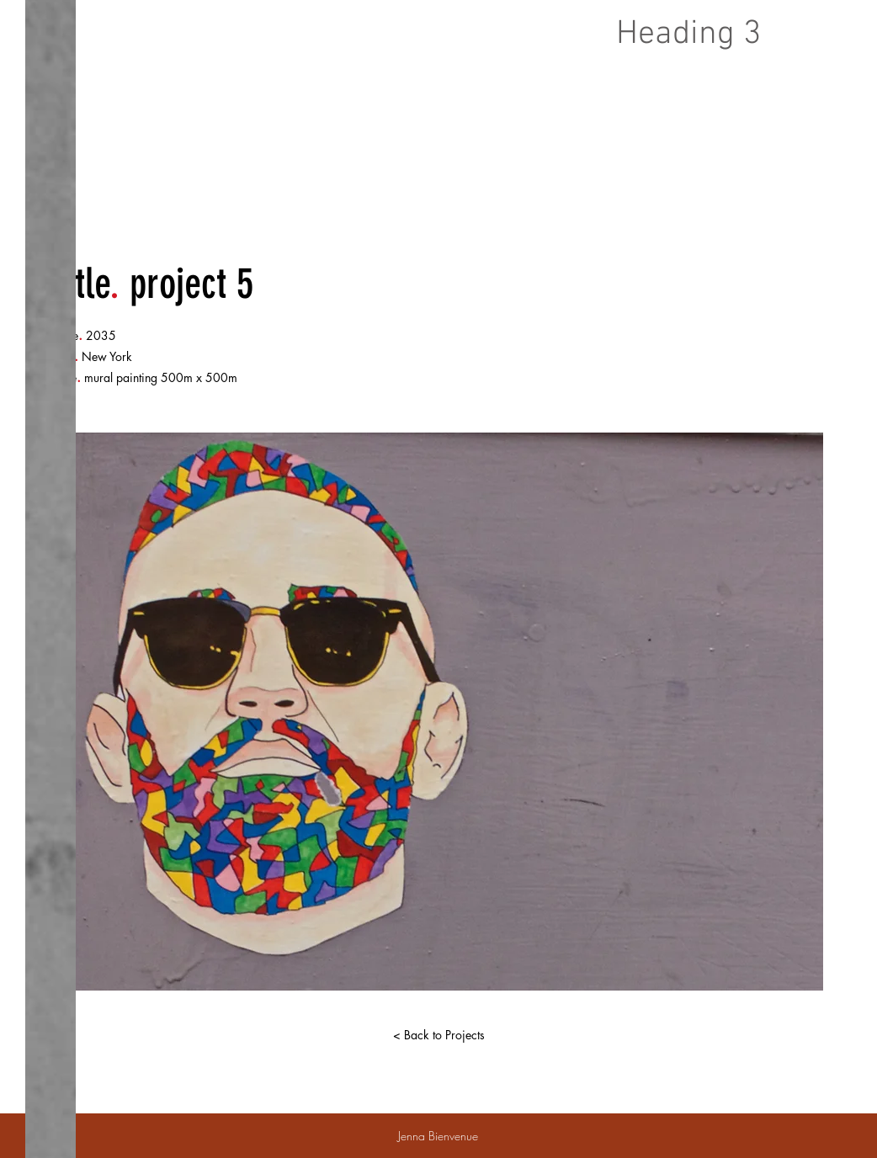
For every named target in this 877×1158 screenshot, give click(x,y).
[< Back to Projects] (438, 1035)
